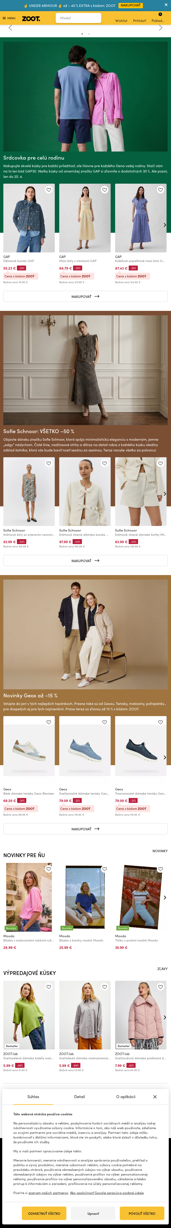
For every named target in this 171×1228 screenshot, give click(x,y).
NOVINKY (160, 850)
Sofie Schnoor (14, 530)
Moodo (8, 936)
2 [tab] (89, 34)
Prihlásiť (139, 18)
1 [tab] (82, 34)
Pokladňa (159, 17)
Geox (7, 789)
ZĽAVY (162, 968)
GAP (6, 256)
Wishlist (121, 18)
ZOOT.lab (10, 1053)
